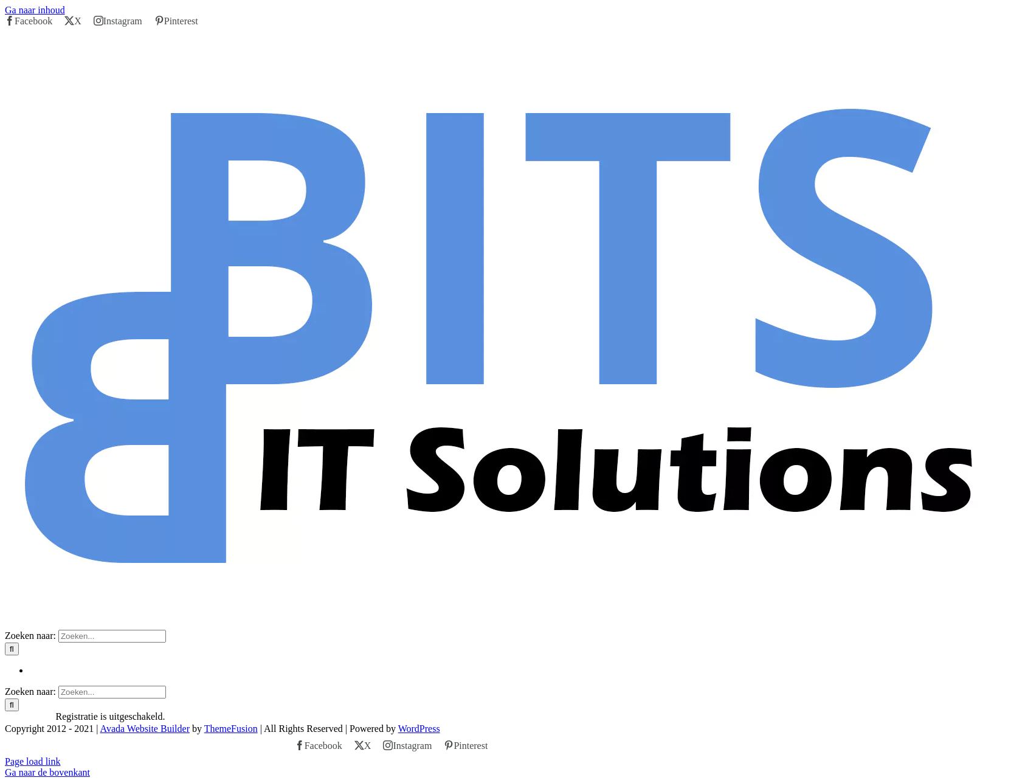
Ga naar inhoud (35, 10)
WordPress (419, 728)
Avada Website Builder (145, 728)
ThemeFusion (231, 728)
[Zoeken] (12, 649)
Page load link (33, 761)
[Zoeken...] (112, 636)
